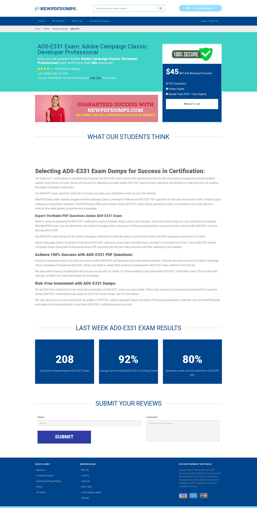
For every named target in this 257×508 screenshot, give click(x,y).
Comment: (152, 417)
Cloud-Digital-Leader (91, 492)
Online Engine (175, 88)
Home (37, 29)
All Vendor (41, 492)
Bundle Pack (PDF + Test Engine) (186, 94)
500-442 (85, 498)
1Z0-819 (85, 475)
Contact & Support (45, 475)
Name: (41, 417)
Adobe (46, 29)
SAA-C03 (85, 481)
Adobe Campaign (60, 29)
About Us (41, 470)
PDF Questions (176, 83)
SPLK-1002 (86, 487)
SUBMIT (64, 437)
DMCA (40, 487)
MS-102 (85, 470)
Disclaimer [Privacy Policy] (49, 481)
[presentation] (117, 437)
